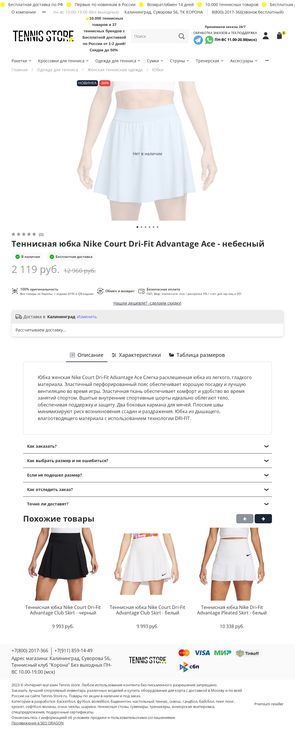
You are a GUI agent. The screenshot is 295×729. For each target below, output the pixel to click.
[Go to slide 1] (137, 227)
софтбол (33, 706)
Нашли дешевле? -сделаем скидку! (147, 303)
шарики (88, 706)
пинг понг (225, 701)
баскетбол (66, 701)
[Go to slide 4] (149, 227)
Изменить (87, 316)
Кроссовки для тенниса (63, 60)
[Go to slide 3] (145, 227)
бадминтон (121, 701)
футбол (83, 701)
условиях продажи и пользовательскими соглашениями (124, 717)
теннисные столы (112, 706)
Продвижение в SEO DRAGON (38, 723)
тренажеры (160, 706)
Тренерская (210, 60)
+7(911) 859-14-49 (73, 650)
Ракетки (22, 60)
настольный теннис (150, 701)
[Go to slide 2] (141, 227)
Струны (180, 60)
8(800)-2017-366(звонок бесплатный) (247, 12)
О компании (24, 12)
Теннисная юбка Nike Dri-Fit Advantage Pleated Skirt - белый (232, 610)
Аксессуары (244, 60)
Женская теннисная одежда (115, 69)
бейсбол (206, 701)
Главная (20, 69)
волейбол (100, 701)
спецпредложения (28, 712)
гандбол (190, 701)
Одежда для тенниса (118, 60)
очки (62, 706)
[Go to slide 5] (153, 227)
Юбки (157, 69)
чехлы (74, 706)
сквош (175, 701)
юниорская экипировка (193, 706)
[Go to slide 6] (157, 227)
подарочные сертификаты (69, 712)
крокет (18, 706)
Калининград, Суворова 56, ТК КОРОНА (163, 12)
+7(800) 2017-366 (30, 650)
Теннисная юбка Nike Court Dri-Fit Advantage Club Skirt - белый (147, 610)
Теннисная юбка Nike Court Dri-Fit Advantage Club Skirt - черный (63, 610)
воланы (49, 706)
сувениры (139, 706)
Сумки (155, 60)
